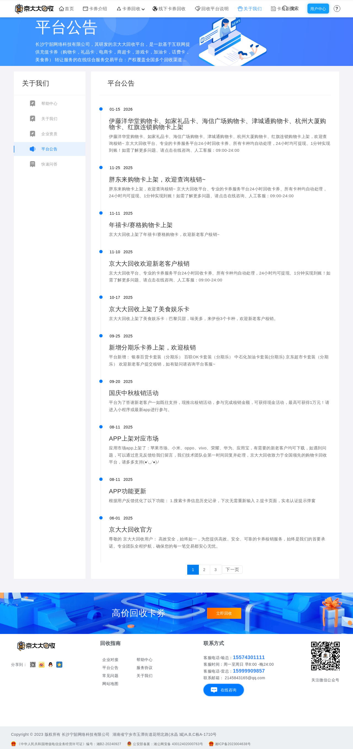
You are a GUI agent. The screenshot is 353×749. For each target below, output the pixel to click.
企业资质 (49, 134)
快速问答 (49, 164)
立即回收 (224, 613)
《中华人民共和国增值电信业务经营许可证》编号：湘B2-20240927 (66, 744)
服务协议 (145, 667)
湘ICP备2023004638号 (230, 744)
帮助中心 (49, 103)
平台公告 (49, 149)
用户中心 (318, 9)
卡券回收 (130, 8)
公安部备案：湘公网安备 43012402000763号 (165, 744)
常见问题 (110, 675)
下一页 (232, 569)
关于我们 (250, 8)
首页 (66, 8)
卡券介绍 (95, 8)
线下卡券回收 (169, 8)
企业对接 (110, 659)
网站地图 (110, 683)
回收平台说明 (212, 8)
